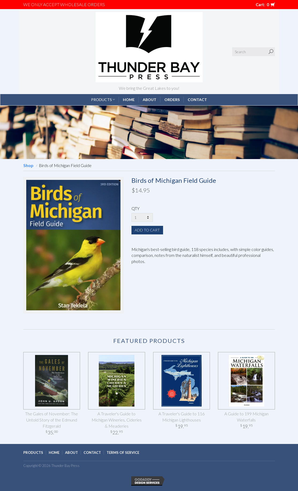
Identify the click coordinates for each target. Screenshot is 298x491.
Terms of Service (123, 452)
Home (129, 99)
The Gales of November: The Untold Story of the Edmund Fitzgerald (51, 419)
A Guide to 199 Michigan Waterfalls (246, 416)
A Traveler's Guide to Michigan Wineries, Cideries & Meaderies (117, 419)
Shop (28, 165)
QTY (135, 208)
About (149, 99)
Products (103, 99)
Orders (172, 99)
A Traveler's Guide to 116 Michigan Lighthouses (182, 416)
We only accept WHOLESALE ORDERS (64, 4)
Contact (197, 99)
